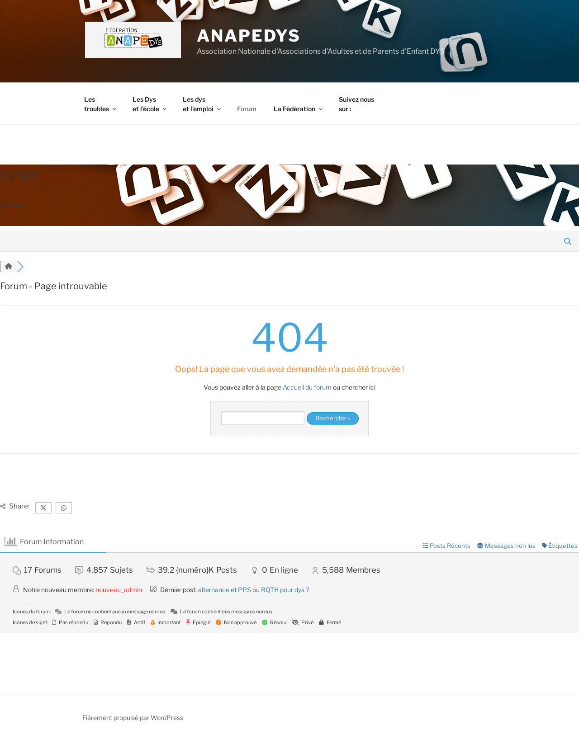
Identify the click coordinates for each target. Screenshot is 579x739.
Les (101, 104)
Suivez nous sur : (356, 104)
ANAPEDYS (249, 36)
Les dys (202, 104)
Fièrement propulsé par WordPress (132, 717)
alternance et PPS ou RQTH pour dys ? (253, 589)
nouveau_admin (118, 589)
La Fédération (299, 109)
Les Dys (150, 104)
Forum (246, 109)
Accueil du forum (307, 387)
